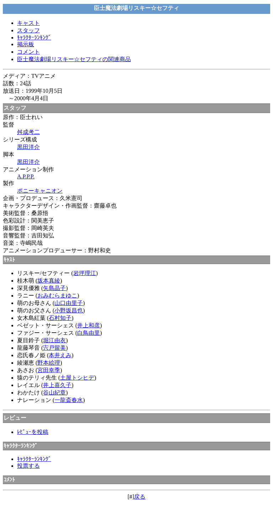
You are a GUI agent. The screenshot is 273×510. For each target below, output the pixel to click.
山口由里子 (68, 303)
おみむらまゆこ (57, 295)
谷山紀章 (54, 393)
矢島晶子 (54, 288)
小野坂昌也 (68, 310)
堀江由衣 (54, 340)
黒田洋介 (28, 147)
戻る (139, 497)
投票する (28, 466)
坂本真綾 (48, 281)
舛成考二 (28, 132)
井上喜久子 (57, 385)
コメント (28, 52)
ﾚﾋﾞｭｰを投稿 (32, 432)
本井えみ (60, 355)
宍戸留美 (54, 348)
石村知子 (60, 318)
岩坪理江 (84, 273)
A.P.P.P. (25, 176)
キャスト (28, 23)
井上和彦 (88, 325)
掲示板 (25, 44)
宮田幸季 (48, 370)
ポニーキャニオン (40, 191)
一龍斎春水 (68, 400)
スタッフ (28, 30)
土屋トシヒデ (77, 378)
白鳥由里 (88, 333)
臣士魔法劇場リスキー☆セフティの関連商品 (74, 59)
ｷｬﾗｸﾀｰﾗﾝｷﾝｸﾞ (34, 37)
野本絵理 (48, 363)
